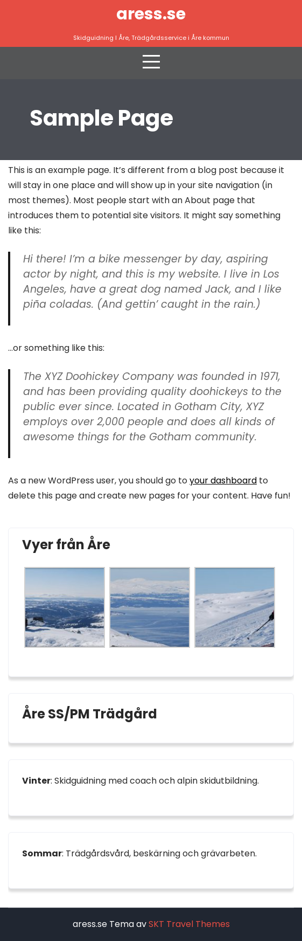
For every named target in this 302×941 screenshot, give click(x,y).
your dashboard (223, 480)
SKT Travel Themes (189, 924)
